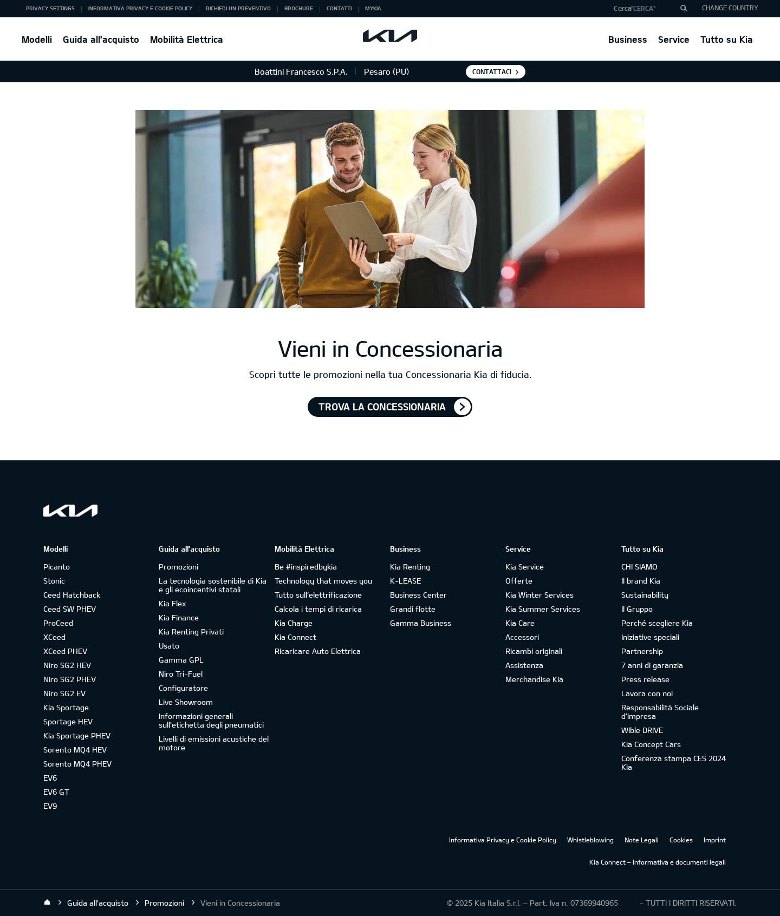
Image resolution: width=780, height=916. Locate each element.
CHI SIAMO (639, 566)
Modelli (37, 39)
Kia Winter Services (539, 594)
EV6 (50, 777)
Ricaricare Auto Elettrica (318, 651)
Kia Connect (295, 637)
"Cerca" (643, 8)
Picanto (56, 566)
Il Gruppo (637, 608)
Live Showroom (186, 701)
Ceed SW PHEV (69, 608)
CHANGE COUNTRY (730, 7)
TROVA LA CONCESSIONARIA (382, 407)
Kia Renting (410, 566)
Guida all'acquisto (101, 39)
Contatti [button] (339, 8)
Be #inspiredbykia (306, 566)
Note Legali (642, 839)
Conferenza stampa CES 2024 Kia (673, 762)
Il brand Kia (640, 580)
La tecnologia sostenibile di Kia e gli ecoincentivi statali (212, 585)
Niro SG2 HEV (67, 665)
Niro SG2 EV (64, 693)
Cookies (681, 839)
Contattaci (491, 71)
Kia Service (524, 566)
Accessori (522, 637)
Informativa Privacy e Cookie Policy (502, 839)
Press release (645, 679)
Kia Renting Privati (191, 631)
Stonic (54, 580)
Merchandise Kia (534, 679)
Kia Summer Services (542, 608)
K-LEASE (405, 580)
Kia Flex (172, 603)
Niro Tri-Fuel (181, 673)
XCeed (54, 637)
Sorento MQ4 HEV (75, 749)
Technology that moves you (323, 580)
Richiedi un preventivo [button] (238, 8)
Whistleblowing (590, 839)
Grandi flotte (412, 608)
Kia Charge (294, 622)
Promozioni (178, 566)
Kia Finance (179, 617)
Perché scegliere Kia (657, 622)
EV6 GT (56, 791)
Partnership (642, 651)
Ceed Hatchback (71, 594)
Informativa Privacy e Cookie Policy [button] (140, 8)
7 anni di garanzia (652, 665)
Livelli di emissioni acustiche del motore (214, 743)
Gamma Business (420, 622)
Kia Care (520, 622)
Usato (169, 645)
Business (627, 39)
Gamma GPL (181, 659)
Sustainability (644, 594)
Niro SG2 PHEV (69, 679)
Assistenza (524, 665)
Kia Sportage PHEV (76, 735)
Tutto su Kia (726, 39)
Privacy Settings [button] (50, 8)
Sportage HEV (68, 721)
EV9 (50, 805)
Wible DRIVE (642, 730)
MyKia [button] (373, 8)
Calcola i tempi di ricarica (318, 608)
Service (674, 39)
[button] (646, 8)
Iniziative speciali (650, 637)
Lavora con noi (647, 693)
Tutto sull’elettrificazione (318, 594)
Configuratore (183, 687)
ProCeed (58, 622)
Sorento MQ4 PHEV (77, 763)
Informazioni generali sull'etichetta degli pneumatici (211, 720)
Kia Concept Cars (651, 744)
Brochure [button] (298, 8)
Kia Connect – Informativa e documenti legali (657, 862)
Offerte (518, 580)
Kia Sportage (66, 707)
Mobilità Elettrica (186, 39)
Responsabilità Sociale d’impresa (660, 712)
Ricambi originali (533, 651)
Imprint (715, 839)
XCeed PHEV (65, 651)
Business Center (418, 594)
